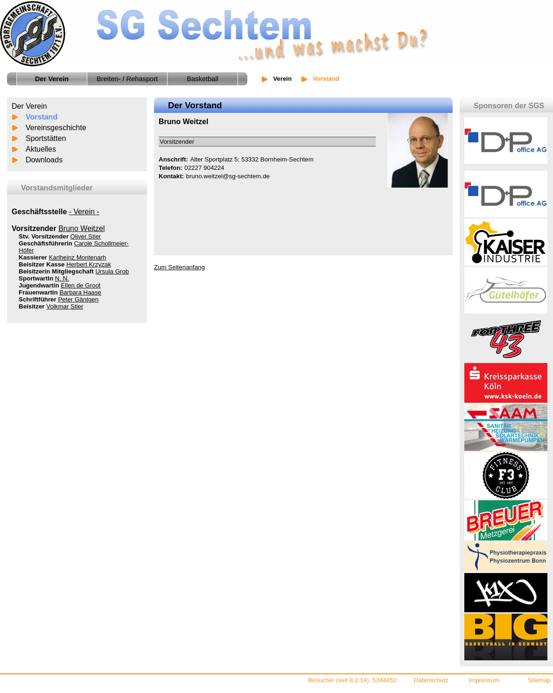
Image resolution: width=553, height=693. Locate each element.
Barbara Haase (80, 292)
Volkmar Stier (64, 306)
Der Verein (29, 106)
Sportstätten (46, 138)
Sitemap (539, 680)
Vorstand (41, 117)
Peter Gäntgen (78, 299)
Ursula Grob (112, 271)
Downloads (44, 160)
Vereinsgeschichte (56, 128)
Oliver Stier (85, 236)
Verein (282, 78)
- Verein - (84, 212)
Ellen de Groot (80, 285)
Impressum (484, 680)
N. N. (62, 278)
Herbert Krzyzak (88, 264)
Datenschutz (431, 680)
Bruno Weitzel (81, 228)
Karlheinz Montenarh (77, 257)
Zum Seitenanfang (179, 267)
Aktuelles (41, 149)
